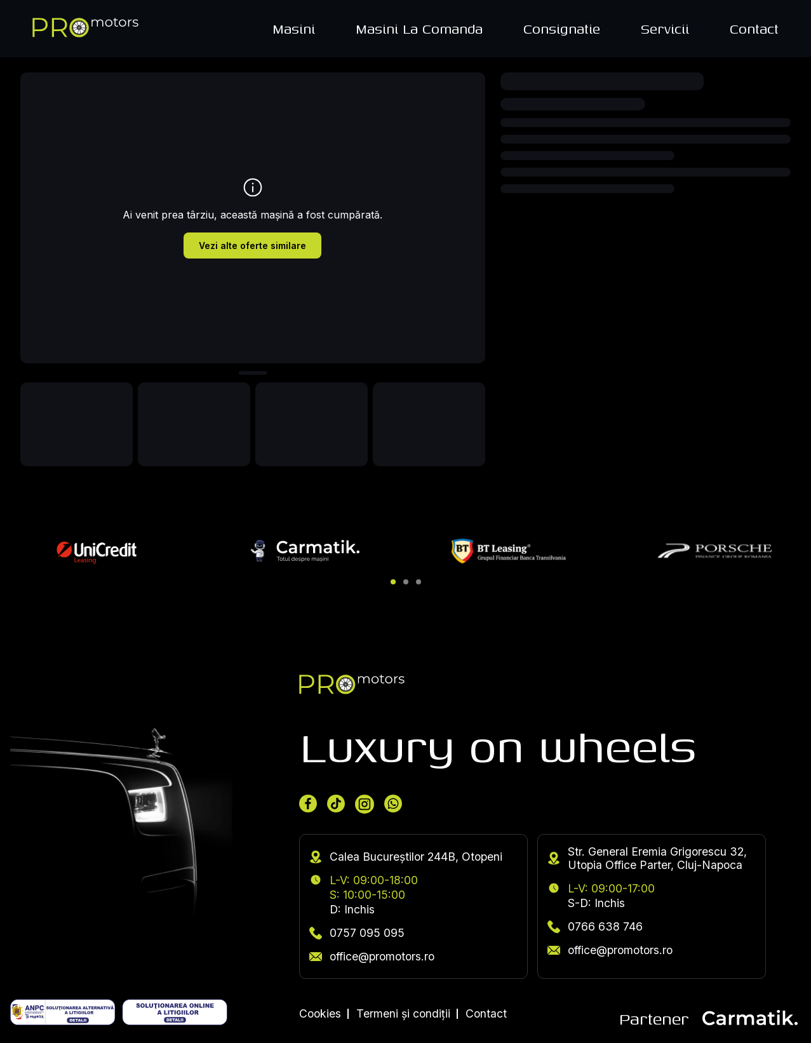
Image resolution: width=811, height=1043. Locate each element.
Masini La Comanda (419, 28)
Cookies (320, 1013)
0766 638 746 (595, 926)
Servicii (665, 28)
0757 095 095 (357, 932)
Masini (293, 28)
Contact (754, 28)
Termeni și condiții (403, 1013)
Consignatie (561, 28)
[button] (393, 581)
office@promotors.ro (371, 956)
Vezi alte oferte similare (252, 245)
